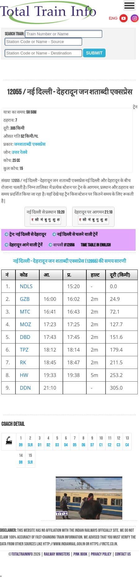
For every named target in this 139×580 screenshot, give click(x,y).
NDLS (26, 286)
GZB (24, 299)
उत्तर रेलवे (19, 152)
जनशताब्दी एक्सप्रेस (29, 144)
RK (23, 362)
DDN (25, 387)
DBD (25, 337)
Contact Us (123, 554)
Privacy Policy (101, 554)
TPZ (24, 349)
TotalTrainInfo (22, 554)
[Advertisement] (69, 70)
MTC (25, 311)
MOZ (25, 324)
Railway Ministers (57, 554)
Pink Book (80, 554)
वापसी (61, 245)
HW (24, 375)
